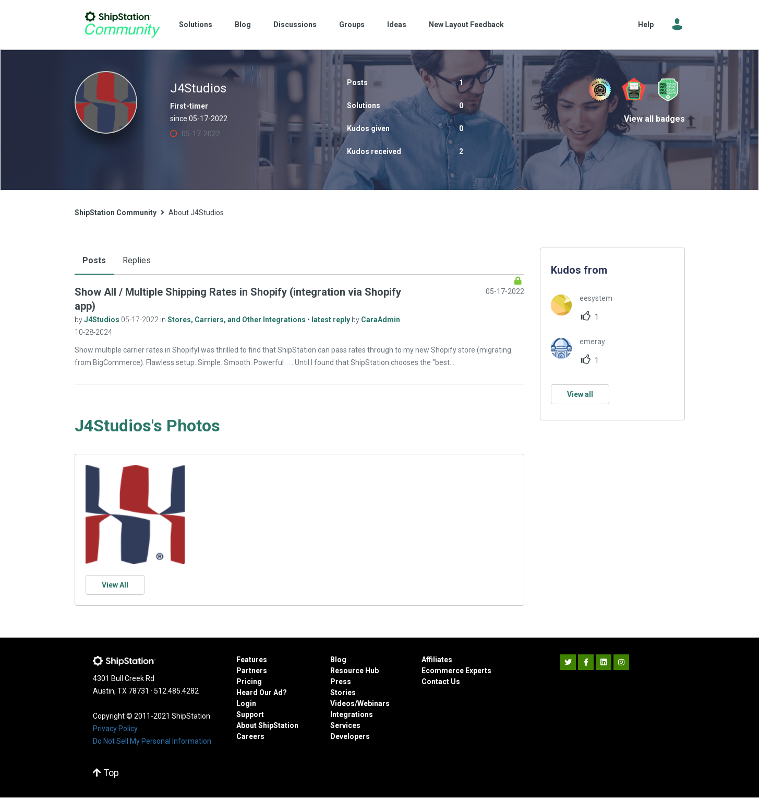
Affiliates (436, 659)
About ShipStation (267, 725)
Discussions (295, 24)
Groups (352, 24)
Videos (342, 703)
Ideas (396, 24)
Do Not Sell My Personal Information (152, 741)
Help (646, 24)
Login (246, 703)
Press (340, 681)
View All (115, 585)
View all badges (654, 119)
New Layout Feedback (466, 24)
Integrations (351, 714)
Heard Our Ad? (261, 692)
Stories (343, 692)
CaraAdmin (380, 319)
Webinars (373, 703)
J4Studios (102, 319)
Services (345, 725)
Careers (250, 736)
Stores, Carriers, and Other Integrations (237, 319)
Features (251, 659)
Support (250, 714)
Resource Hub (354, 670)
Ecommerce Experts (456, 670)
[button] (135, 514)
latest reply (331, 319)
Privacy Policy (115, 728)
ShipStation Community (122, 24)
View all (580, 394)
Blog (243, 24)
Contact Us (440, 681)
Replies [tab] (137, 260)
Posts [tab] (94, 260)
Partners (251, 670)
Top (106, 772)
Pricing (249, 681)
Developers (350, 736)
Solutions (195, 24)
